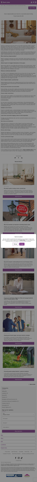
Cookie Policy (22, 240)
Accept (21, 244)
